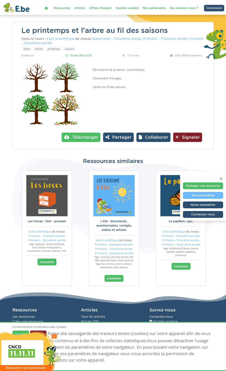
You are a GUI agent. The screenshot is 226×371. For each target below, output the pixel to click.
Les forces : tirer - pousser (47, 221)
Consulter (47, 262)
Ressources (62, 8)
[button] (153, 137)
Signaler (188, 137)
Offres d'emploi (100, 8)
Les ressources (23, 317)
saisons (69, 49)
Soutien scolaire (127, 8)
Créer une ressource (27, 321)
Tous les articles (93, 317)
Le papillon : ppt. (181, 221)
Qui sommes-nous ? (184, 8)
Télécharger (81, 137)
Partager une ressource (203, 185)
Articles (79, 8)
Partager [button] (118, 137)
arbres (39, 49)
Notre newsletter (203, 204)
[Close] (221, 179)
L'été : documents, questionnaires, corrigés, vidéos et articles (114, 225)
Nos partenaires (154, 8)
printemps (54, 49)
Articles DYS (90, 321)
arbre (27, 49)
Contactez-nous (203, 214)
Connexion (214, 8)
